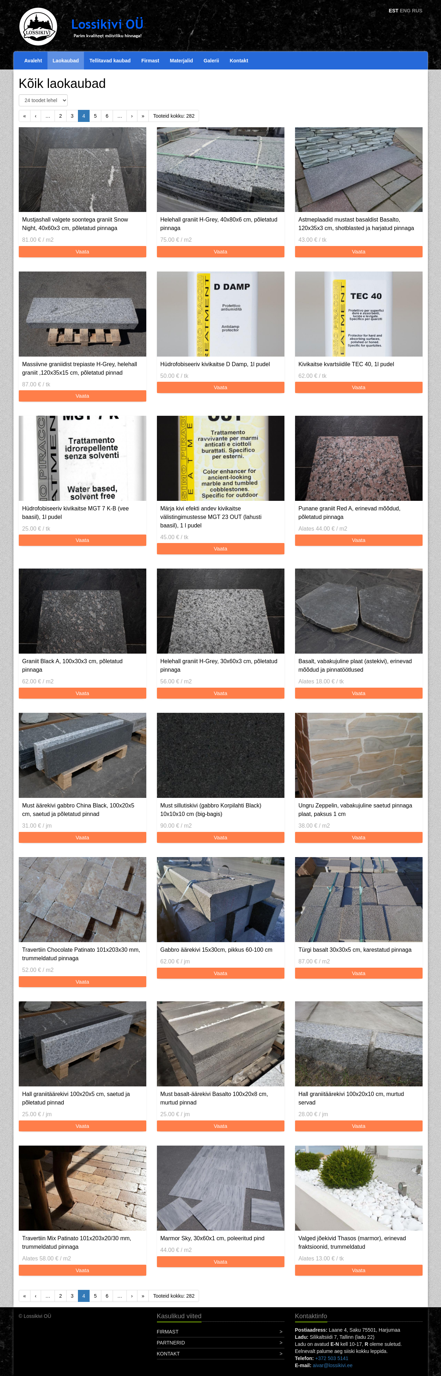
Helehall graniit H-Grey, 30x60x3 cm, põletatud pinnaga (219, 665)
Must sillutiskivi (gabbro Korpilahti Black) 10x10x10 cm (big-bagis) (210, 809)
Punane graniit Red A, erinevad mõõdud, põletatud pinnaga (350, 512)
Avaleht (33, 60)
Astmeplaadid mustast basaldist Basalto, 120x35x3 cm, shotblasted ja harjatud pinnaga (356, 224)
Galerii (211, 60)
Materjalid (181, 60)
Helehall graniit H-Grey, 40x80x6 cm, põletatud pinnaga (219, 224)
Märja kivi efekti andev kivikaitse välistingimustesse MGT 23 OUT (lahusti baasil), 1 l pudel (211, 516)
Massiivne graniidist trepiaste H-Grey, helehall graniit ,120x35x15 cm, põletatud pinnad (79, 368)
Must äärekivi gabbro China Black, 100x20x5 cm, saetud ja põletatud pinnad (78, 809)
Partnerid (171, 1343)
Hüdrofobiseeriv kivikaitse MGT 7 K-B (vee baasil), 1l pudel (75, 512)
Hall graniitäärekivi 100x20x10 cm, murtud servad (351, 1098)
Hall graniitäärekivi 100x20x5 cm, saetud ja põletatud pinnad (76, 1098)
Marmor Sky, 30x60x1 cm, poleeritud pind (212, 1238)
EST (393, 10)
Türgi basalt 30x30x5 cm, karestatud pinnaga (355, 950)
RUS (417, 10)
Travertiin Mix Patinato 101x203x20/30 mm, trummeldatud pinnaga (76, 1242)
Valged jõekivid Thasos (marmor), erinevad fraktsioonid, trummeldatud (352, 1242)
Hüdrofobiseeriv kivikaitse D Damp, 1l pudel (215, 364)
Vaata (82, 251)
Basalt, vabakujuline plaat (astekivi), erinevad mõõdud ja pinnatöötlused (355, 665)
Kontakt (239, 60)
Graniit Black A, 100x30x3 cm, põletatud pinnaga (72, 665)
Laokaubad (66, 60)
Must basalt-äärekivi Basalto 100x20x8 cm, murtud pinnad (214, 1098)
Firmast (150, 60)
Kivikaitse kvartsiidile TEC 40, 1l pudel (346, 364)
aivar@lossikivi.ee (332, 1365)
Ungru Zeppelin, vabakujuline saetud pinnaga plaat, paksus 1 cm (355, 809)
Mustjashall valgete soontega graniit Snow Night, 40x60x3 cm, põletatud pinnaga (75, 224)
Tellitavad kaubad (109, 60)
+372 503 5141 (332, 1358)
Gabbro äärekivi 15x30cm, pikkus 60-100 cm (216, 950)
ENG (405, 10)
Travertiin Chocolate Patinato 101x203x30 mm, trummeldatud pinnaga (81, 954)
